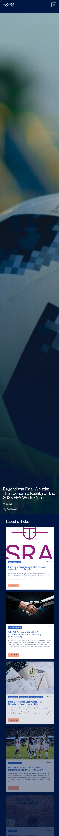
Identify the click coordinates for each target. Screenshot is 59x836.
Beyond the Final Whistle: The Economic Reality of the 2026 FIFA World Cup (29, 493)
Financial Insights (15, 627)
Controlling (13, 697)
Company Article (14, 562)
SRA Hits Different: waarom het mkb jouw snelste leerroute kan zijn (27, 568)
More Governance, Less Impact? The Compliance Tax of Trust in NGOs (25, 703)
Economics (12, 830)
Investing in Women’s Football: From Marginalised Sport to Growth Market (25, 769)
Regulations (24, 697)
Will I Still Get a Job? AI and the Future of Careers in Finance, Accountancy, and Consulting (25, 634)
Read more (13, 585)
